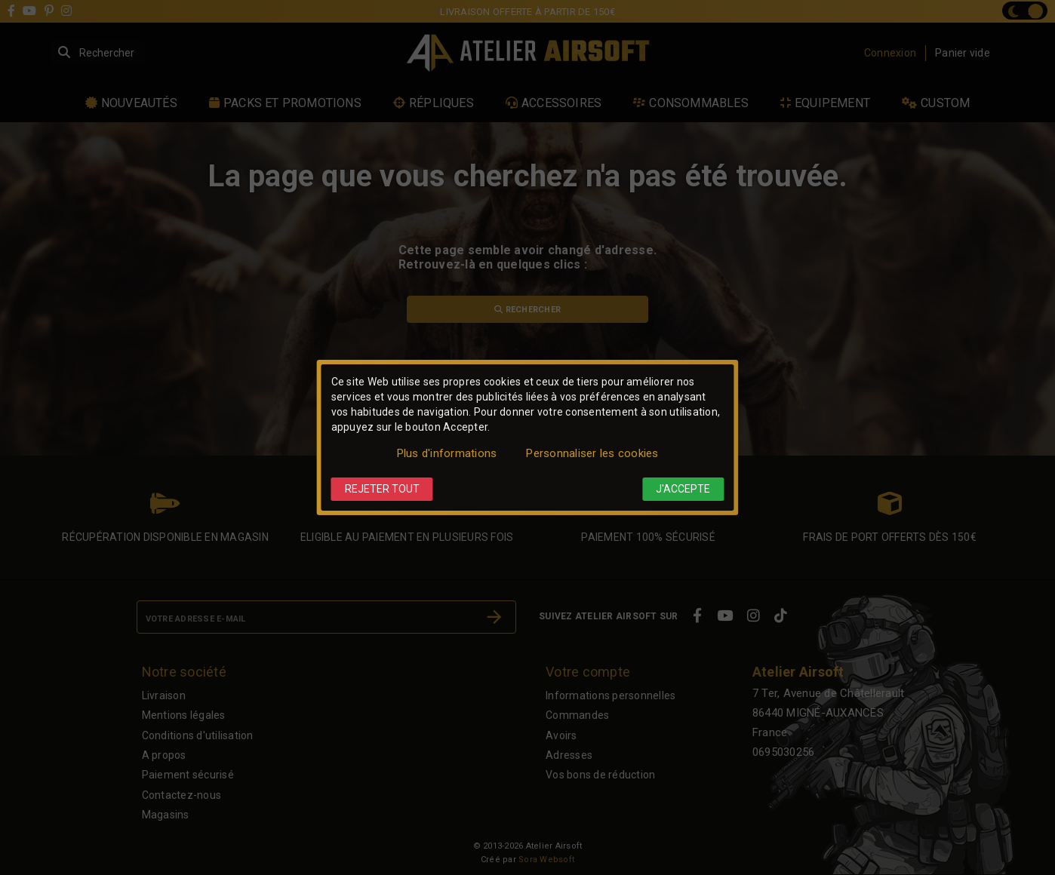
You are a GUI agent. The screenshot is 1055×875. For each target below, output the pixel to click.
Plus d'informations (447, 453)
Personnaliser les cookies (592, 453)
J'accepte (683, 489)
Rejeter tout (382, 489)
